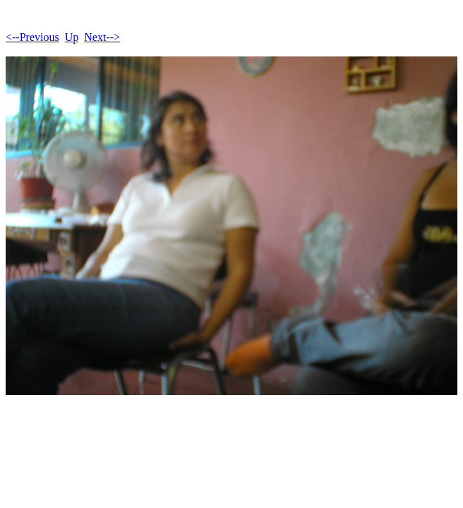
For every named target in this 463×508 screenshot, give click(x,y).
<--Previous (32, 37)
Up (72, 37)
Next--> (102, 37)
